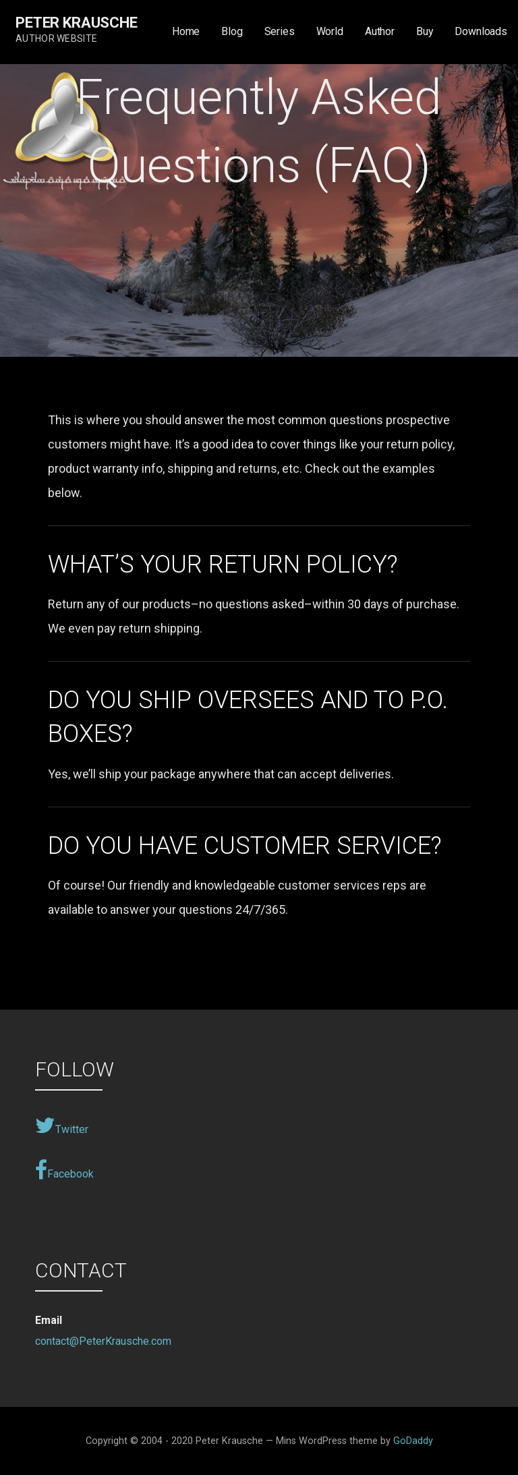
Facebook (64, 1170)
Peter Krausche (77, 22)
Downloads (481, 31)
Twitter (61, 1125)
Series (279, 31)
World (329, 31)
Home (186, 31)
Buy (425, 31)
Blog (231, 31)
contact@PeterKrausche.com (103, 1341)
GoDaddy (413, 1441)
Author (380, 31)
